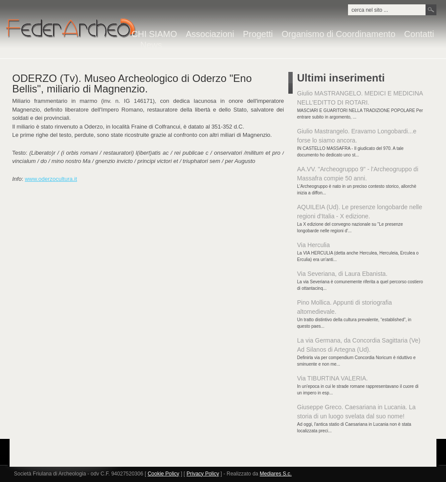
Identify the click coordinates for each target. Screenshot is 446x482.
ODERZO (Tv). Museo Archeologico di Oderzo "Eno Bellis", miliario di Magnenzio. (132, 83)
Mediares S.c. (275, 474)
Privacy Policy (202, 474)
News (151, 45)
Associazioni (210, 34)
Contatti (419, 34)
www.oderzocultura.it (51, 179)
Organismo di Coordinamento (338, 34)
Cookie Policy (163, 474)
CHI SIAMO (154, 34)
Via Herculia (313, 244)
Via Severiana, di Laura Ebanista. (342, 273)
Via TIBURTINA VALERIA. (332, 378)
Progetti (258, 34)
